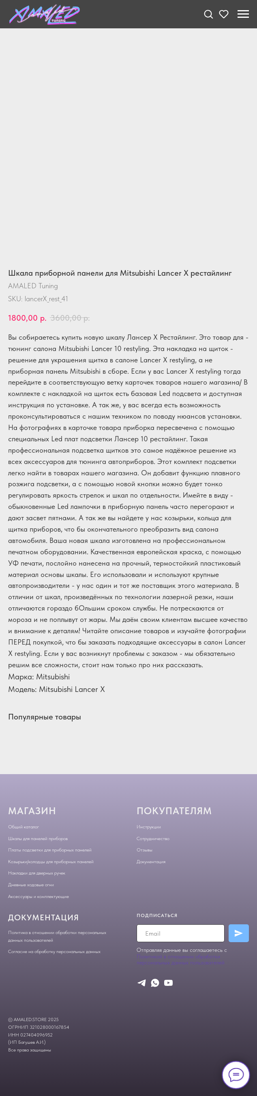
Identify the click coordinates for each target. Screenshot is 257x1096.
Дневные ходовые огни (31, 884)
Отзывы (144, 850)
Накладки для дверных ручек (36, 873)
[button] (208, 14)
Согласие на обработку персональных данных (54, 951)
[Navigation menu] (243, 14)
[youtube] (168, 983)
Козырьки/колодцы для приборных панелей (51, 861)
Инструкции (149, 827)
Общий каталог (23, 827)
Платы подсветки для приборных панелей (50, 850)
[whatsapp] (155, 983)
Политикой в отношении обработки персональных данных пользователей (181, 959)
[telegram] (142, 983)
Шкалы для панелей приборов (38, 838)
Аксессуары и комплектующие (38, 896)
